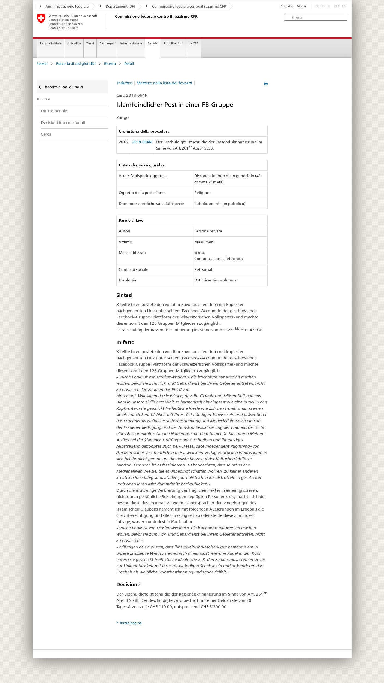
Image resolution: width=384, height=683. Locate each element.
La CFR (194, 43)
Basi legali (106, 43)
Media (301, 6)
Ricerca (110, 64)
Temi (90, 43)
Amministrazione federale (64, 6)
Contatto (287, 6)
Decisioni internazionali (63, 122)
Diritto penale (54, 110)
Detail (129, 64)
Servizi (153, 43)
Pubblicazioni (173, 43)
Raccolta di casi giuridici (76, 64)
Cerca (46, 134)
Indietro (124, 83)
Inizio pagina (131, 623)
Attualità (74, 43)
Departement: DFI (117, 6)
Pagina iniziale (51, 43)
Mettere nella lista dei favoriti (164, 83)
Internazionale (131, 43)
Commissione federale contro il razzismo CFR (186, 6)
